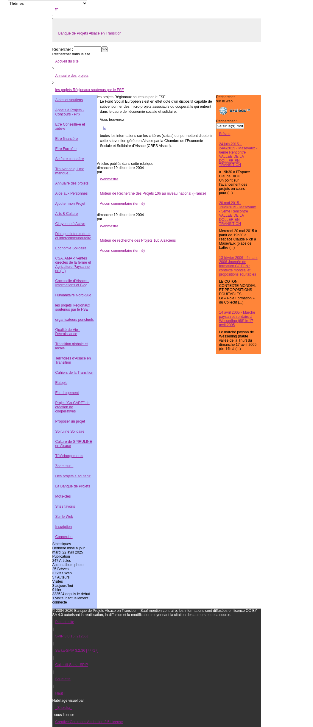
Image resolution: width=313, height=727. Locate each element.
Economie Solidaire (71, 248)
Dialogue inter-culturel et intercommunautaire (73, 236)
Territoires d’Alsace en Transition (73, 360)
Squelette (63, 679)
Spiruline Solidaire (70, 431)
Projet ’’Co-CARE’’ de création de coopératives (72, 407)
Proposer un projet (70, 421)
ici (104, 128)
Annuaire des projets (72, 76)
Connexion (64, 537)
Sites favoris (65, 506)
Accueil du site (67, 61)
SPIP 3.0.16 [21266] (71, 636)
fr (56, 9)
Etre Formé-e (66, 149)
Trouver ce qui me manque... (70, 171)
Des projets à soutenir (73, 476)
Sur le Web (64, 517)
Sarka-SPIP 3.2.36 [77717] (76, 650)
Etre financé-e (66, 139)
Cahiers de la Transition (74, 372)
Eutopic (61, 383)
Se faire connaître (69, 159)
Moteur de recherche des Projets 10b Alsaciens (138, 240)
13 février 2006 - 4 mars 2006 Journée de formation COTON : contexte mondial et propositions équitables (238, 266)
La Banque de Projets (72, 486)
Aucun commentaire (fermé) (122, 203)
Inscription (63, 527)
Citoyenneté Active (70, 224)
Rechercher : (62, 49)
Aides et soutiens (69, 100)
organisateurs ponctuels (74, 320)
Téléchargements (69, 456)
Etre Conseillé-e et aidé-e (70, 126)
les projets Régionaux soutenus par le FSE (89, 90)
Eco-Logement (67, 393)
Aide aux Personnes (71, 193)
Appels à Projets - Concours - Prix (69, 112)
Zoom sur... (64, 466)
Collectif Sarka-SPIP (71, 665)
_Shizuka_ (63, 708)
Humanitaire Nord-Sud (73, 295)
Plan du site (64, 622)
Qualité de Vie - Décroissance (67, 332)
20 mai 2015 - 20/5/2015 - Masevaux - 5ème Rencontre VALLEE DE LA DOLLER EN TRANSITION (237, 213)
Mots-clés (63, 496)
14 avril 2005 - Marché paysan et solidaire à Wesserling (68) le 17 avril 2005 (237, 318)
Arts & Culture (66, 214)
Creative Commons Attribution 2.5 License (89, 722)
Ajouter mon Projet (70, 203)
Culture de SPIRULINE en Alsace (73, 444)
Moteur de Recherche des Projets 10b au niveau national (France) (153, 193)
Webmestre (109, 179)
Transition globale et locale (71, 346)
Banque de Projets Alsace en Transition (90, 33)
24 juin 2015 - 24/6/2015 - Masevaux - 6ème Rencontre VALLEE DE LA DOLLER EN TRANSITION (238, 154)
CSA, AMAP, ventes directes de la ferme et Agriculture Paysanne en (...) (73, 264)
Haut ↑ (60, 693)
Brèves (225, 134)
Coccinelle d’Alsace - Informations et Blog (72, 283)
